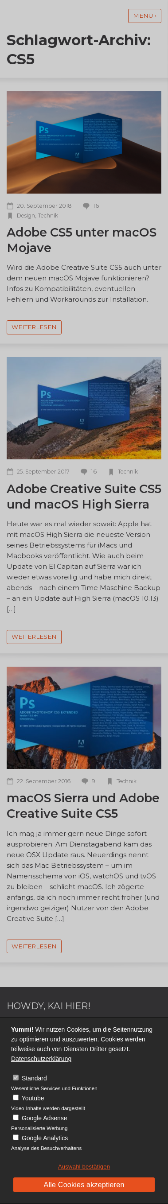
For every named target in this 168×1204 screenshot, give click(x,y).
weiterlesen (34, 326)
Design (26, 215)
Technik (48, 215)
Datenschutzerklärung (41, 1058)
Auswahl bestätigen (84, 1166)
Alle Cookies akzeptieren (83, 1184)
